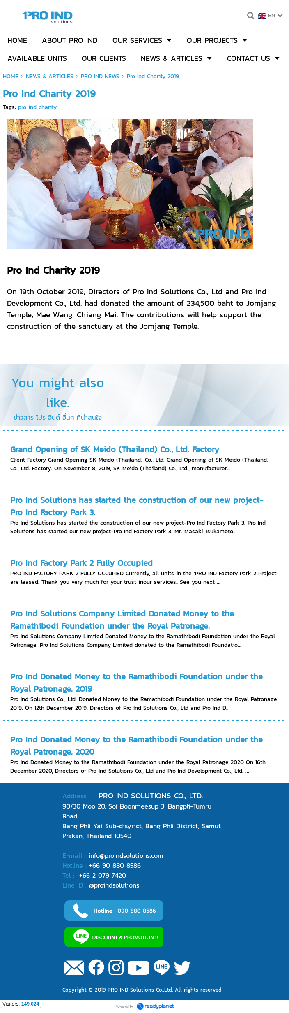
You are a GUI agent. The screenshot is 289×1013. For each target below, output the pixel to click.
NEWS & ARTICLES (49, 76)
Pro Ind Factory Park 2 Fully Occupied (81, 563)
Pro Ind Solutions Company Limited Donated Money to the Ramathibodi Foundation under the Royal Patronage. (122, 619)
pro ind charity (37, 107)
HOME (10, 76)
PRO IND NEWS (100, 76)
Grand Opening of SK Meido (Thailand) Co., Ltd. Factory (114, 449)
